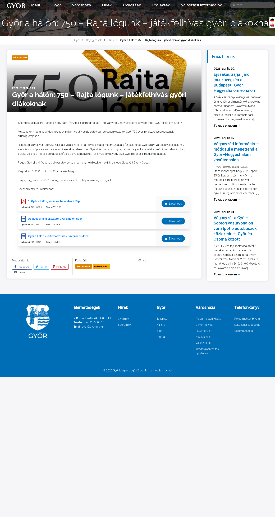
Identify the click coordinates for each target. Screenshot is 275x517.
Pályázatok (83, 266)
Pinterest (59, 266)
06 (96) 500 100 (94, 322)
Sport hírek (124, 324)
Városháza (81, 5)
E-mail (19, 272)
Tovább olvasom (227, 125)
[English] (272, 25)
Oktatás (161, 336)
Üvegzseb (132, 5)
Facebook (22, 266)
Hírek (107, 5)
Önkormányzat (204, 324)
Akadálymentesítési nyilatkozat (207, 351)
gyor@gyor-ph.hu (92, 326)
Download (173, 203)
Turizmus (162, 318)
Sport (160, 330)
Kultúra (161, 324)
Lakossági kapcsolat (247, 324)
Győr (56, 5)
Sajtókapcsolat (243, 330)
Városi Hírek (101, 266)
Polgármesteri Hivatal (209, 318)
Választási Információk (201, 5)
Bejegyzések (94, 40)
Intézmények (203, 330)
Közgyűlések (203, 336)
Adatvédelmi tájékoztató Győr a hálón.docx (55, 218)
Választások (203, 342)
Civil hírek (123, 318)
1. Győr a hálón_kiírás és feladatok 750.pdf (55, 201)
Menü (36, 5)
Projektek (161, 5)
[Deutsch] (272, 20)
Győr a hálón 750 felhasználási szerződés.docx (58, 236)
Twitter (41, 266)
